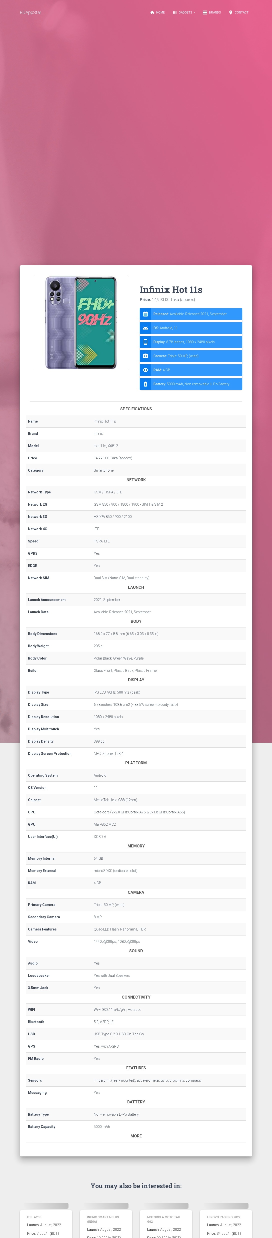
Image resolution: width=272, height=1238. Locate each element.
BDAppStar (30, 12)
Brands (211, 12)
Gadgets (182, 12)
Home (157, 12)
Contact (238, 12)
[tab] (191, 349)
